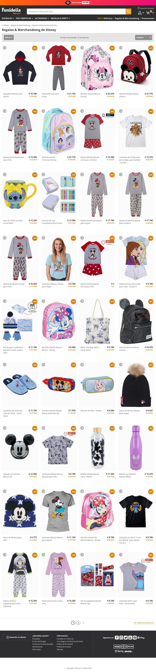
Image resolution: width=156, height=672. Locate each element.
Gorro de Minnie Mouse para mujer (129, 412)
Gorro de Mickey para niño (12, 538)
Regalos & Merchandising (20, 25)
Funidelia (5, 25)
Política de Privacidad (65, 644)
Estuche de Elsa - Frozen (91, 410)
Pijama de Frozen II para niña (52, 602)
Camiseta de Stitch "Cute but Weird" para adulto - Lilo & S (130, 540)
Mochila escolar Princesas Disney (49, 158)
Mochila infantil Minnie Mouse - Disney (52, 348)
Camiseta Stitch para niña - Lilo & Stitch (128, 602)
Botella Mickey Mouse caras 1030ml (90, 475)
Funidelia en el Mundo (65, 639)
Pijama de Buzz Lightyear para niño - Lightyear (12, 603)
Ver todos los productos (144, 622)
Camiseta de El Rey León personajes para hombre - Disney (130, 160)
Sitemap (60, 649)
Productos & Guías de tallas (42, 644)
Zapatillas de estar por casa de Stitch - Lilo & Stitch (13, 413)
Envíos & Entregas (39, 641)
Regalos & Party (59, 18)
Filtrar (8, 37)
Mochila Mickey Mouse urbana (129, 95)
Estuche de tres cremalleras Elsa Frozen (52, 221)
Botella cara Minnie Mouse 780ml (127, 475)
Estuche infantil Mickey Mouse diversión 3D (52, 412)
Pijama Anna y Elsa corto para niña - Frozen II (129, 285)
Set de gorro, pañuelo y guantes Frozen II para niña (13, 350)
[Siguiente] (83, 623)
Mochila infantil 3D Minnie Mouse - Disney (90, 538)
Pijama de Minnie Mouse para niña (13, 285)
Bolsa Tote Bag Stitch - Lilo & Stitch (90, 348)
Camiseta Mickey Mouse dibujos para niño (52, 475)
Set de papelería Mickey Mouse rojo (91, 602)
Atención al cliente (16, 637)
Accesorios (41, 18)
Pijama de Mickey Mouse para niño (13, 158)
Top (99, 18)
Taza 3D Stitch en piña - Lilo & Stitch (13, 221)
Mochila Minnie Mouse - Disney (91, 95)
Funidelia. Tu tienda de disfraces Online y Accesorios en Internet (11, 11)
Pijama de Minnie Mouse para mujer (91, 221)
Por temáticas (23, 18)
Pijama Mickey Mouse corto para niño (90, 285)
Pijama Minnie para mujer (50, 95)
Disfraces (7, 18)
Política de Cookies (64, 647)
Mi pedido (36, 639)
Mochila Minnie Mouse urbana (129, 348)
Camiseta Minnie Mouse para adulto (52, 538)
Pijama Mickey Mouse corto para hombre (90, 158)
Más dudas (36, 649)
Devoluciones (37, 647)
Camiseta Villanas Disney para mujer (52, 285)
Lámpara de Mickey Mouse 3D (11, 475)
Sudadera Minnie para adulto (13, 95)
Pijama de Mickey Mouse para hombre (129, 221)
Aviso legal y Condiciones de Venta (70, 641)
